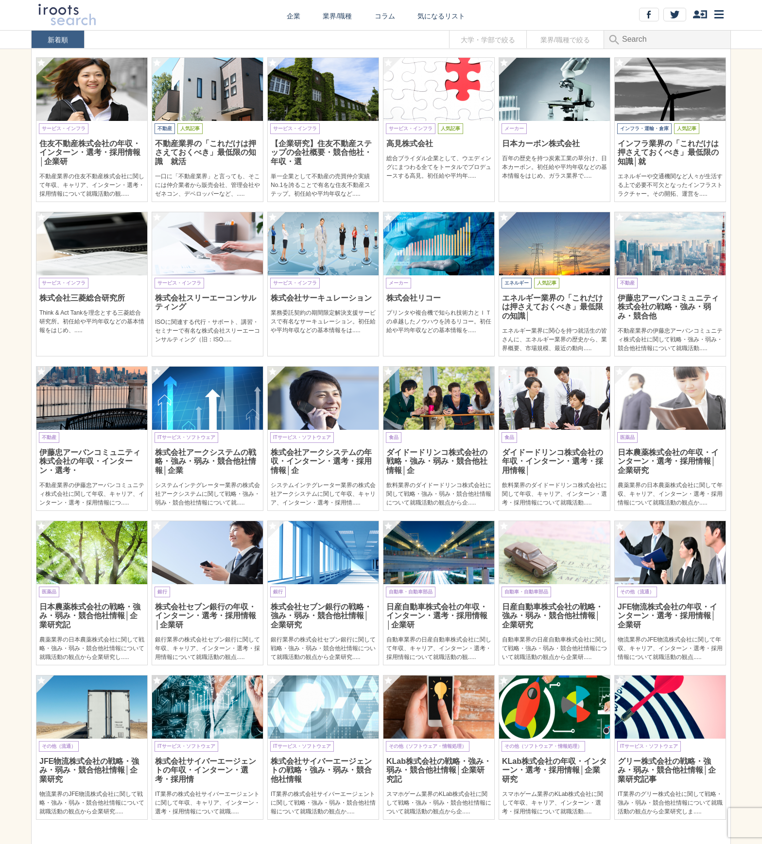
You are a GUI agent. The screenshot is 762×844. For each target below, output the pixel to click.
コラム (385, 16)
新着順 (58, 40)
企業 (293, 16)
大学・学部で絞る (488, 40)
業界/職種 (337, 16)
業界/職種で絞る (565, 40)
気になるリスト (441, 16)
